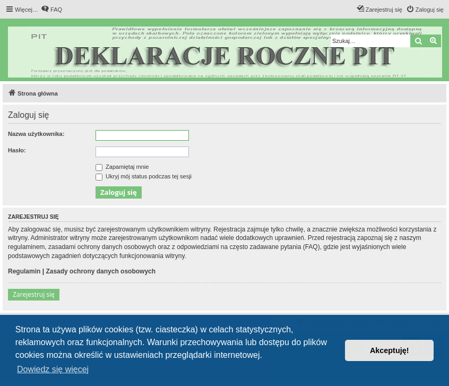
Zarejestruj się (34, 294)
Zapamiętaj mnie (122, 167)
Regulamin (24, 271)
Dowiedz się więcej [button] (53, 369)
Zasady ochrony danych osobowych (101, 271)
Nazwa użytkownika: (36, 134)
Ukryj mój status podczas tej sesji (144, 176)
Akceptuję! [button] (389, 350)
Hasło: (17, 150)
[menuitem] (51, 9)
